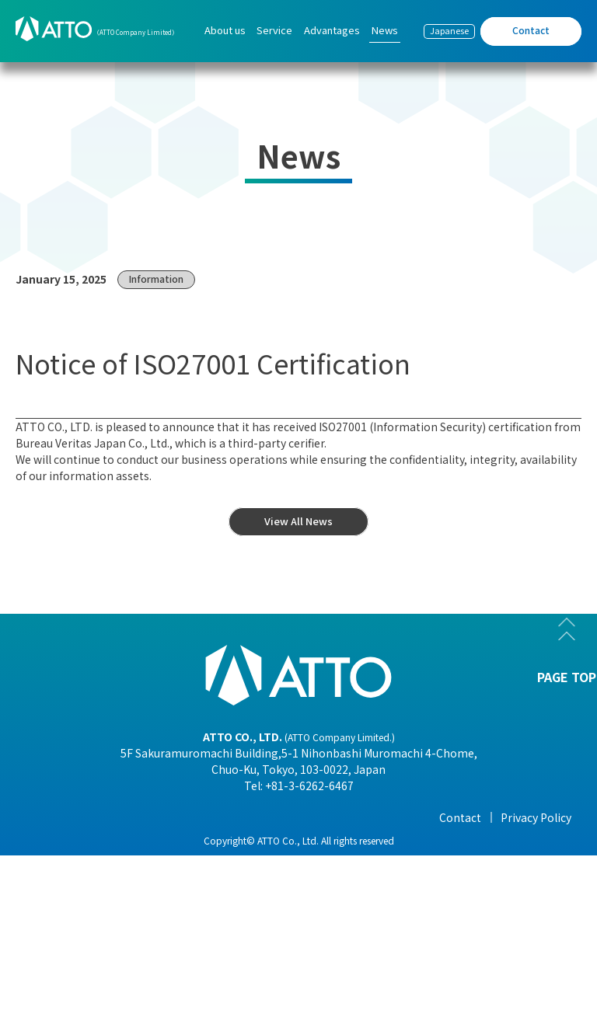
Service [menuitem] (274, 30)
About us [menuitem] (225, 30)
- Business (58, 949)
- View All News (480, 840)
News (457, 817)
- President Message (83, 840)
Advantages (338, 817)
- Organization (69, 884)
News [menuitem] (385, 30)
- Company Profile (78, 862)
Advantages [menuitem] (332, 30)
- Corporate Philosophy (92, 906)
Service (188, 817)
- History (53, 971)
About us (55, 817)
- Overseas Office (74, 927)
